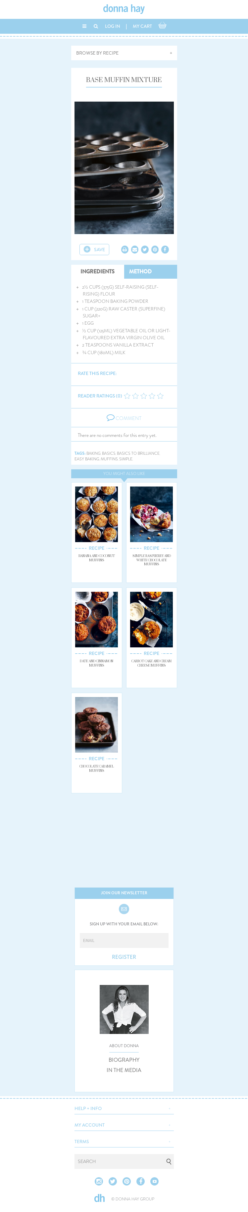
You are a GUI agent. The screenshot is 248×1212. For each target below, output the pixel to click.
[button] (124, 1107)
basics (109, 453)
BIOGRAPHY (124, 1060)
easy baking (86, 459)
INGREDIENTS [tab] (97, 271)
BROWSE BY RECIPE (97, 53)
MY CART (142, 26)
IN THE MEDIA (124, 1070)
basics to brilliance (138, 453)
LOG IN (112, 26)
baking (93, 453)
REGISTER (124, 957)
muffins (109, 459)
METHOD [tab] (140, 271)
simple (125, 459)
